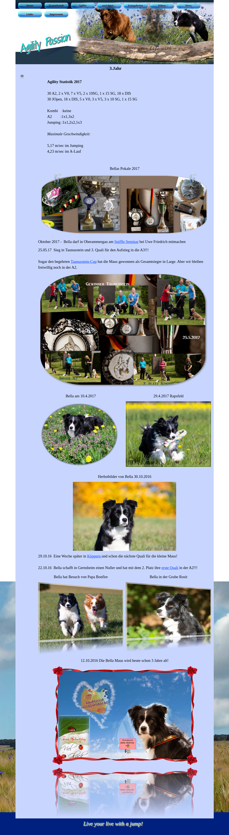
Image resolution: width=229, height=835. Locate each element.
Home (29, 5)
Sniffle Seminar (126, 241)
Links (29, 14)
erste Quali (169, 568)
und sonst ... (109, 5)
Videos (162, 5)
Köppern (94, 556)
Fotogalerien (135, 5)
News (188, 5)
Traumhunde (56, 5)
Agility (83, 5)
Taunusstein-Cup (84, 261)
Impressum (56, 14)
